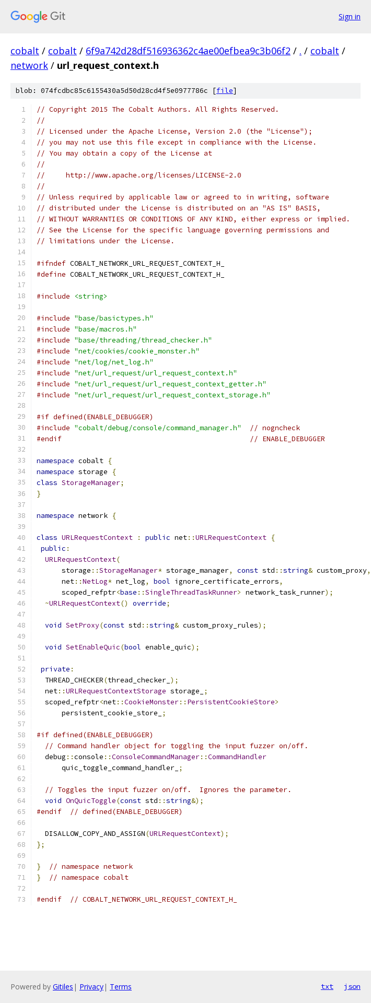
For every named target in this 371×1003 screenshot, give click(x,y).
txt (327, 986)
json (352, 986)
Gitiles (63, 987)
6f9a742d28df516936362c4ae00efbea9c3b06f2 (188, 50)
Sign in (350, 16)
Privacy (91, 987)
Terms (121, 987)
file (224, 90)
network (29, 65)
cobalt (24, 50)
